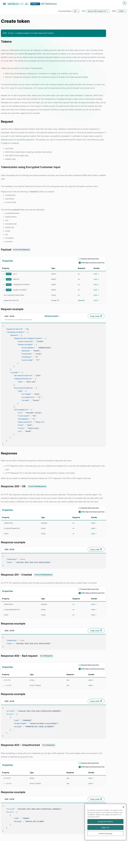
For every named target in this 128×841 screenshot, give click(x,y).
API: (84, 11)
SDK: (114, 11)
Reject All (105, 836)
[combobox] (52, 316)
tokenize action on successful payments (17, 139)
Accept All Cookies (105, 830)
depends (81, 300)
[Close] (123, 815)
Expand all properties (90, 259)
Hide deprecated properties (93, 263)
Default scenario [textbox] (51, 316)
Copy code (94, 316)
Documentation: (65, 11)
